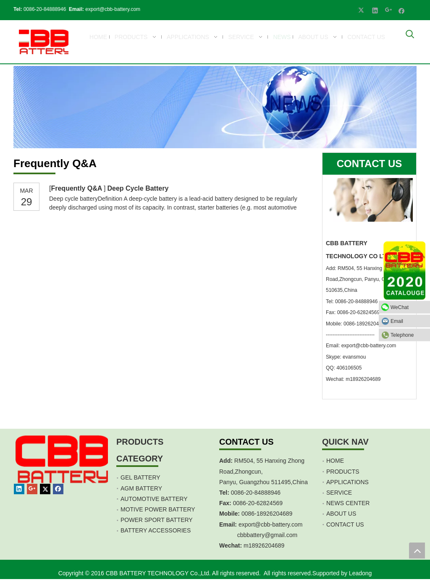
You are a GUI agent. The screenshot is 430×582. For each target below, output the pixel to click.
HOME (335, 460)
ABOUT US (341, 513)
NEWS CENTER (348, 503)
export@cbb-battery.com (109, 9)
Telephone (408, 335)
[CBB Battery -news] (215, 107)
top (417, 550)
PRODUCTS (342, 471)
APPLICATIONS (347, 482)
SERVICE (339, 492)
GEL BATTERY (140, 477)
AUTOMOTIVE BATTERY (154, 498)
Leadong (360, 573)
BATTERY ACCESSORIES (156, 530)
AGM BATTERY (141, 488)
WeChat (408, 307)
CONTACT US (345, 524)
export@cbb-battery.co (268, 524)
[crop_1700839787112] (41, 41)
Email (408, 321)
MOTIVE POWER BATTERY (158, 509)
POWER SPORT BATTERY (157, 519)
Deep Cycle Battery (137, 188)
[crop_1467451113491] (63, 468)
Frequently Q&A (77, 188)
